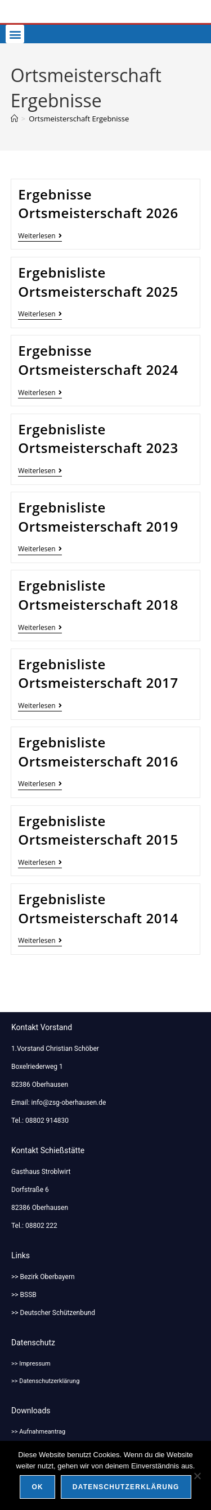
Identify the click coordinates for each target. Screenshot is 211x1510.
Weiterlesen (39, 236)
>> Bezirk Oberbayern (43, 1277)
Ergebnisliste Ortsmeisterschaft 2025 (98, 282)
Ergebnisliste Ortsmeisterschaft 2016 (98, 751)
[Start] (14, 119)
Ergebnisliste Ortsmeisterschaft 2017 (98, 673)
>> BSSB (24, 1295)
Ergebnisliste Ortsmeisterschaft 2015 (98, 830)
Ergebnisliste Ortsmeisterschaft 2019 (98, 517)
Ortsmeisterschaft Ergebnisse (79, 119)
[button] (15, 34)
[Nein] (197, 1475)
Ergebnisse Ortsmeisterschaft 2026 (98, 204)
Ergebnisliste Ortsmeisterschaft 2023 (98, 438)
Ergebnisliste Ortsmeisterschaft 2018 (98, 595)
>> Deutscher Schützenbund (53, 1313)
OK (37, 1487)
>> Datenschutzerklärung (45, 1381)
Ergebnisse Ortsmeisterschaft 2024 (98, 360)
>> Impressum (31, 1363)
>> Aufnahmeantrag (38, 1431)
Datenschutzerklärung (126, 1487)
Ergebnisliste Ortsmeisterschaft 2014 (98, 908)
